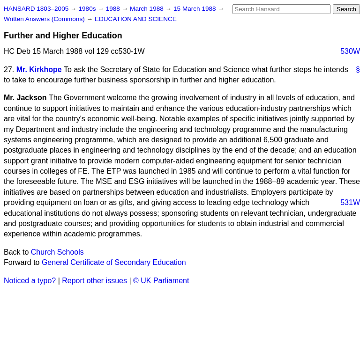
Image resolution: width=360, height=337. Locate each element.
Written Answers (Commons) (45, 18)
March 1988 (147, 8)
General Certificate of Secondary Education (114, 262)
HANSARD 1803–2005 (36, 8)
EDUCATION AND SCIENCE (136, 18)
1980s (88, 8)
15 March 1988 (195, 8)
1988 (114, 8)
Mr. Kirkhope (39, 69)
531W (350, 202)
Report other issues (94, 281)
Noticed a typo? (30, 281)
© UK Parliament (161, 281)
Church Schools (57, 252)
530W (350, 51)
